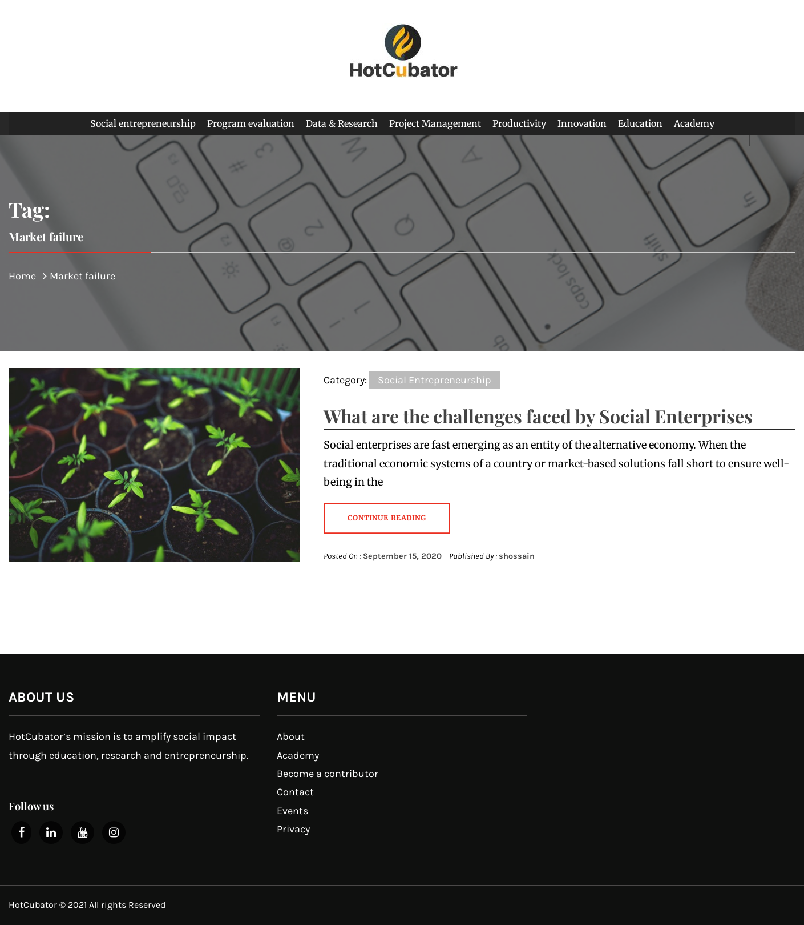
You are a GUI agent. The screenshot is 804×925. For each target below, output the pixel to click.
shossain (517, 556)
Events (292, 810)
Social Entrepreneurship (434, 380)
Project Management (435, 123)
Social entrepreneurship (143, 123)
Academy (694, 123)
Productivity (519, 123)
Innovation (582, 123)
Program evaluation (250, 123)
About (291, 736)
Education (640, 123)
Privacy (293, 829)
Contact (295, 792)
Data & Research (342, 123)
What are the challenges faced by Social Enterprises (538, 415)
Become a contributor (327, 773)
